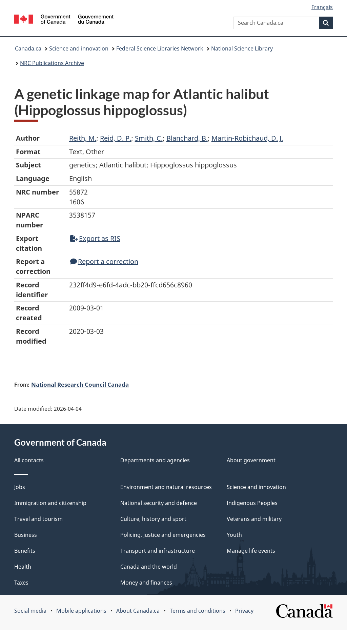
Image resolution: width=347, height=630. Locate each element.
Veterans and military (254, 519)
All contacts (29, 460)
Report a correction (104, 261)
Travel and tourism (38, 519)
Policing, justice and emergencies (163, 534)
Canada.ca (28, 48)
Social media (30, 610)
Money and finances (146, 582)
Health (22, 566)
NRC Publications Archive (52, 63)
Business (25, 534)
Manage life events (251, 550)
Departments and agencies (155, 460)
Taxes (21, 582)
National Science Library (242, 48)
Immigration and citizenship (50, 503)
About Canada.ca (138, 610)
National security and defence (158, 503)
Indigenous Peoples (252, 503)
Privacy (244, 610)
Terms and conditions (197, 610)
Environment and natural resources (166, 487)
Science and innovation (78, 48)
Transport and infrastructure (157, 550)
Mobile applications (81, 610)
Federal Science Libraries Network (159, 48)
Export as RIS (95, 238)
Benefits (24, 550)
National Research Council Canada (80, 384)
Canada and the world (148, 566)
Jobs (19, 487)
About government (251, 460)
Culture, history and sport (153, 519)
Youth (234, 534)
